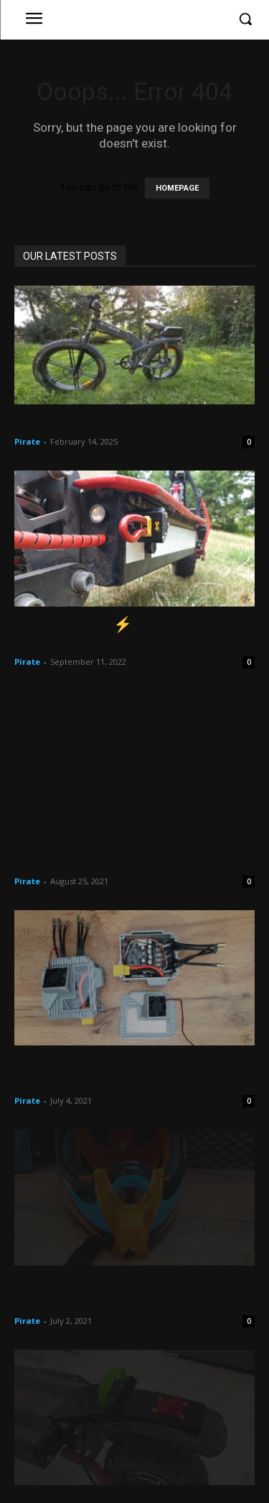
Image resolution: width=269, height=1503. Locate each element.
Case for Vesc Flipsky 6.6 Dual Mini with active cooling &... (132, 1072)
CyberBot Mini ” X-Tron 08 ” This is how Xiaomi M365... (130, 853)
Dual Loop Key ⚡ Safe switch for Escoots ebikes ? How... (125, 633)
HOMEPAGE (177, 188)
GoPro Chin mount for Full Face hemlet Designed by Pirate (118, 1292)
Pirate (27, 441)
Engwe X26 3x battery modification (129, 422)
